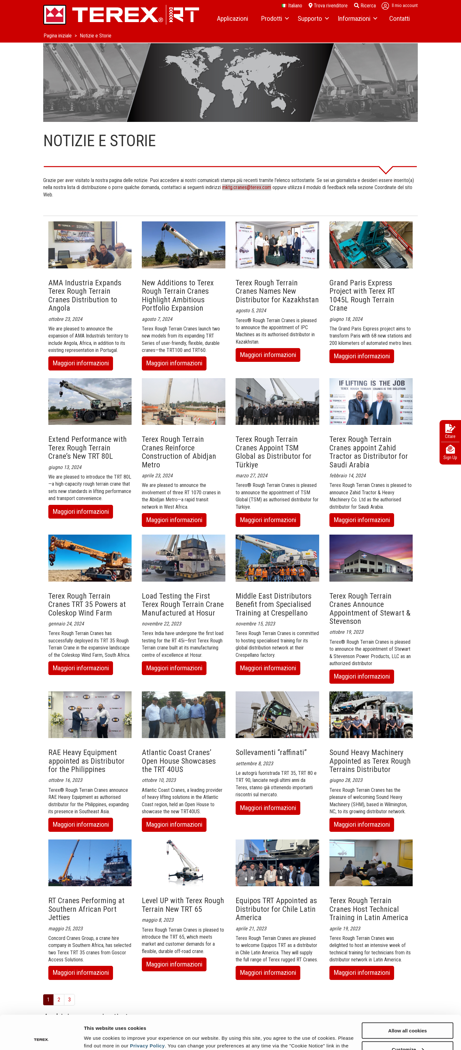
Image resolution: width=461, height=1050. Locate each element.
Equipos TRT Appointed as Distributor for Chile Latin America (276, 909)
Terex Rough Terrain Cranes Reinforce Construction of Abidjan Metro (179, 452)
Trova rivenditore (328, 6)
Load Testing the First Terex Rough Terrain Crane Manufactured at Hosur (183, 604)
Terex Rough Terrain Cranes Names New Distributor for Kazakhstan (277, 291)
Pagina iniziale (58, 36)
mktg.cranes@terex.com (246, 187)
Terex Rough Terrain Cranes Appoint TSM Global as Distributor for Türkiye (273, 452)
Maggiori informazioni (83, 364)
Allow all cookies (407, 996)
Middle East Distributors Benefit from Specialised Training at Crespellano (273, 604)
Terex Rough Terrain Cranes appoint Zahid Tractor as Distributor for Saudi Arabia (368, 452)
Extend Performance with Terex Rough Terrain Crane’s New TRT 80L (87, 448)
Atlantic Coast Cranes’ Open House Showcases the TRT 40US (179, 761)
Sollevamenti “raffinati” (271, 752)
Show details (99, 1037)
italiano (292, 6)
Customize (408, 1015)
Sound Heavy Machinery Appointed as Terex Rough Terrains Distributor (370, 761)
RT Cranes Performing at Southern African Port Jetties (86, 909)
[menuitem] (232, 19)
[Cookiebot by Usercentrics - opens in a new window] (41, 1037)
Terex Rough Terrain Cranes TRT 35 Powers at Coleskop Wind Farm (87, 604)
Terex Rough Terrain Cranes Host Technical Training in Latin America (368, 909)
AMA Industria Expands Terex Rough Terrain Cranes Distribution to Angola (84, 295)
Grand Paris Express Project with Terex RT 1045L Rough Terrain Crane (362, 295)
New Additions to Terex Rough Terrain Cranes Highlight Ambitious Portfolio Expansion (178, 295)
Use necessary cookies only (408, 1034)
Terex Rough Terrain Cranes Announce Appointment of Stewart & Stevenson (369, 609)
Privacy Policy (147, 1011)
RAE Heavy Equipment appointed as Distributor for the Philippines (86, 761)
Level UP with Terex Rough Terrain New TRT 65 (183, 904)
